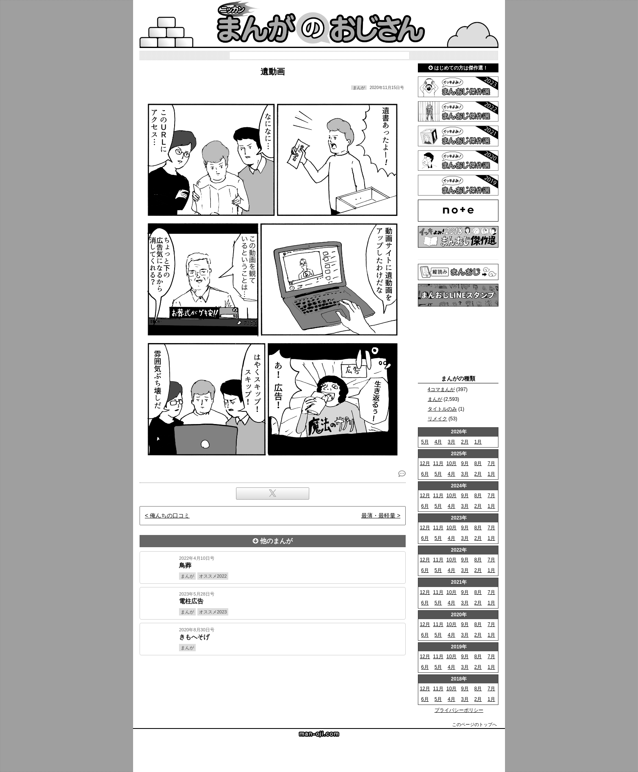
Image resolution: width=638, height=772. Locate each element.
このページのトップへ (474, 724)
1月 (478, 442)
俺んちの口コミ (170, 515)
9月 (465, 463)
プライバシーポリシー (459, 710)
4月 (438, 442)
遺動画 (272, 71)
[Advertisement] (273, 683)
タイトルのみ (442, 409)
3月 (451, 442)
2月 (465, 442)
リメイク (437, 419)
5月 (425, 442)
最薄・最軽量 (378, 515)
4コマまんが (441, 389)
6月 (425, 474)
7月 (491, 463)
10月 (451, 463)
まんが (435, 399)
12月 (425, 463)
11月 (438, 463)
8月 (478, 463)
